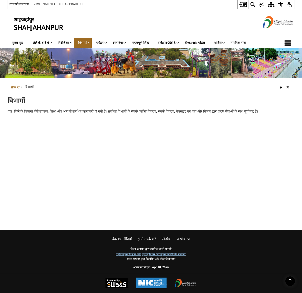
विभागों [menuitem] (84, 42)
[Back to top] (290, 281)
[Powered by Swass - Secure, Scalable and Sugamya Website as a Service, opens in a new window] (117, 283)
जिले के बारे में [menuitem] (42, 42)
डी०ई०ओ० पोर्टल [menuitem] (195, 42)
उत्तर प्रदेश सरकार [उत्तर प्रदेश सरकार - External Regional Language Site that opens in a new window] (19, 4)
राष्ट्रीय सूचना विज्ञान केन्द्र (128, 254)
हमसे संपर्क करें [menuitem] (147, 238)
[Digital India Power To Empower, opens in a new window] (185, 283)
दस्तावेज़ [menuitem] (119, 42)
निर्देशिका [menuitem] (65, 42)
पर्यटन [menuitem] (101, 42)
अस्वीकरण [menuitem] (183, 238)
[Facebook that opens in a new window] (281, 88)
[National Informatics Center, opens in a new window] (151, 283)
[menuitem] (243, 4)
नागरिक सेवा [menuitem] (238, 42)
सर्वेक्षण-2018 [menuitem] (168, 42)
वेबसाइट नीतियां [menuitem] (122, 238)
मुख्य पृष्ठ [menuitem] (17, 42)
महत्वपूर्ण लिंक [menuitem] (140, 42)
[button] (288, 43)
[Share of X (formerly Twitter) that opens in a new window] (288, 88)
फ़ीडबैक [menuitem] (166, 238)
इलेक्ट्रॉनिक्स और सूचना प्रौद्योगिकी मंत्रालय (164, 254)
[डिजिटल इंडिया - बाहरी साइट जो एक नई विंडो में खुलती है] (272, 32)
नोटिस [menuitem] (219, 42)
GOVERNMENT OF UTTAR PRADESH (58, 4)
